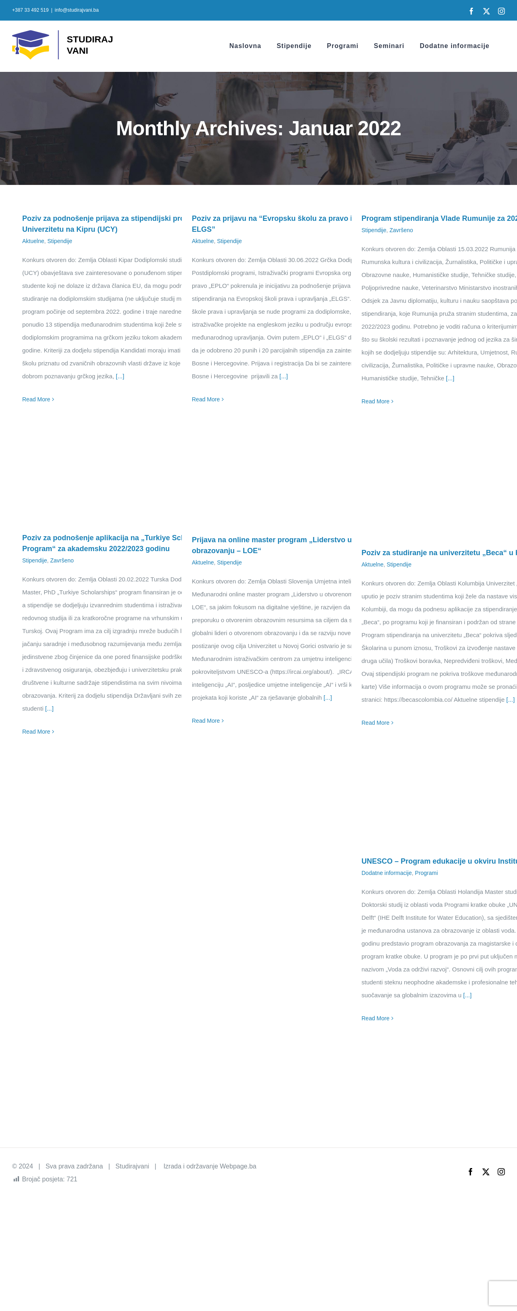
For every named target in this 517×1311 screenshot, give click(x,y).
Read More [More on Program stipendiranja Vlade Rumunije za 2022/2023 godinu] (375, 401)
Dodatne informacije (386, 873)
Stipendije (59, 241)
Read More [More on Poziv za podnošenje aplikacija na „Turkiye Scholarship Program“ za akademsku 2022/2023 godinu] (36, 731)
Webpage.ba (238, 1166)
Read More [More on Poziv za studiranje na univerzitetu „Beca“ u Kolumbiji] (375, 722)
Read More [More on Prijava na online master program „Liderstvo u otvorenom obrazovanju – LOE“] (206, 720)
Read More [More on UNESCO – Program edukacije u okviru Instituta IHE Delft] (375, 1018)
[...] (120, 376)
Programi (426, 873)
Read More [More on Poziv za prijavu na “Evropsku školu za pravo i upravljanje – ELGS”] (206, 399)
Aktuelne (33, 241)
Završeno (401, 230)
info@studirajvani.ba (77, 10)
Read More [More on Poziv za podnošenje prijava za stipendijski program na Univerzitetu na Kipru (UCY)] (36, 399)
